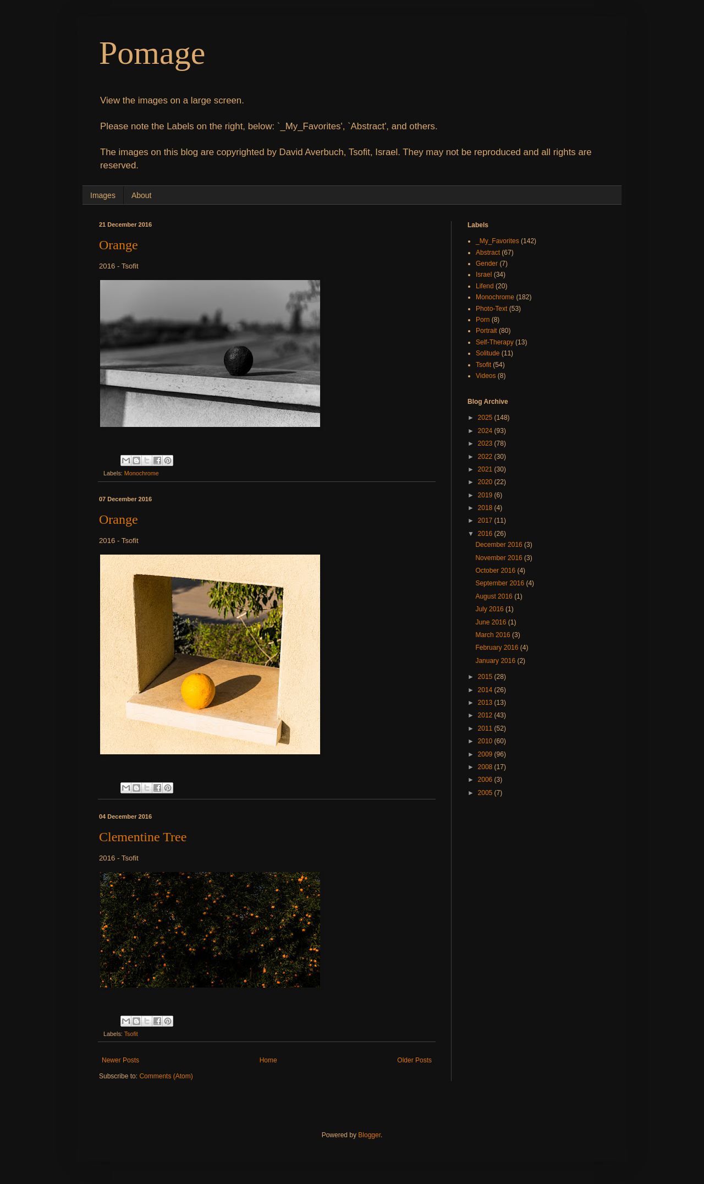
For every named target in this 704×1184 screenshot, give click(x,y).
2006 (486, 779)
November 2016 (499, 558)
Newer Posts (120, 1060)
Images (103, 195)
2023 (486, 443)
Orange (118, 245)
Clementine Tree (142, 837)
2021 (486, 469)
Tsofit (131, 1033)
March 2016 (493, 635)
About (141, 195)
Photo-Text (491, 309)
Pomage (152, 53)
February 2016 (497, 647)
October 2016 (496, 570)
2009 (486, 754)
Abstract (488, 252)
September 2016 (500, 583)
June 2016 (491, 622)
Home (268, 1060)
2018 (486, 508)
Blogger (369, 1135)
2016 (486, 534)
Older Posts (414, 1060)
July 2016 (490, 609)
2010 (486, 741)
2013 (486, 702)
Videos (486, 376)
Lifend (485, 286)
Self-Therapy (495, 342)
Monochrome (141, 473)
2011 (486, 728)
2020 (486, 482)
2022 (486, 457)
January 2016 (496, 661)
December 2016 (499, 545)
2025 (486, 417)
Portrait (486, 331)
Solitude (487, 353)
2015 (486, 677)
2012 (486, 715)
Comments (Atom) (166, 1076)
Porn (483, 320)
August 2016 (494, 596)
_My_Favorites (497, 241)
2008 (486, 767)
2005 (486, 793)
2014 (486, 690)
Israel (484, 274)
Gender (487, 263)
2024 (486, 431)
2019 (486, 495)
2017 (486, 520)
